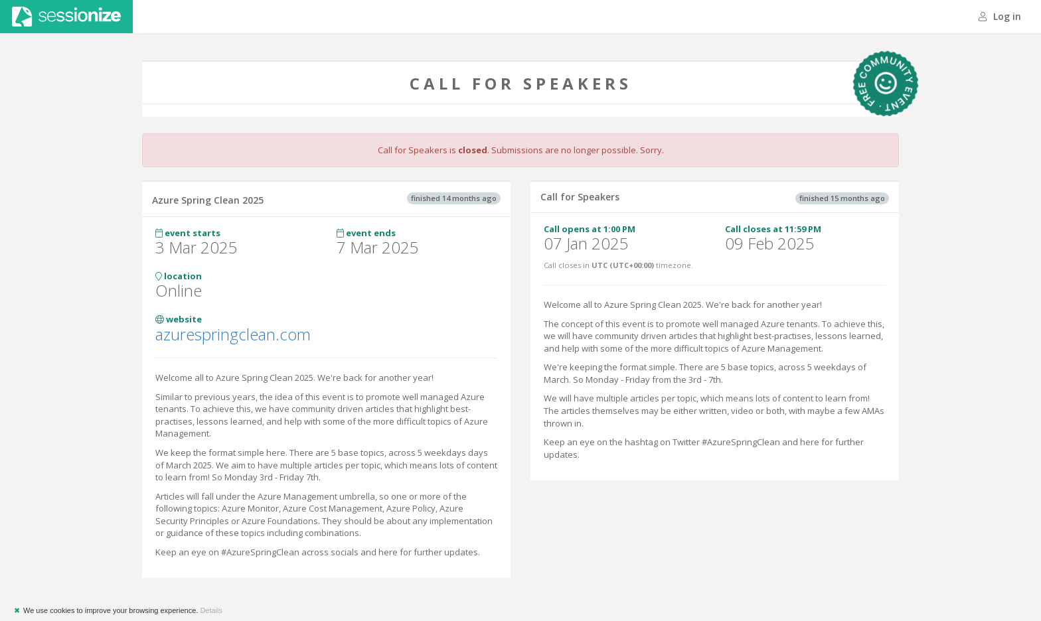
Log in (1000, 16)
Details (211, 610)
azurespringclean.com (233, 334)
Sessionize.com (66, 16)
